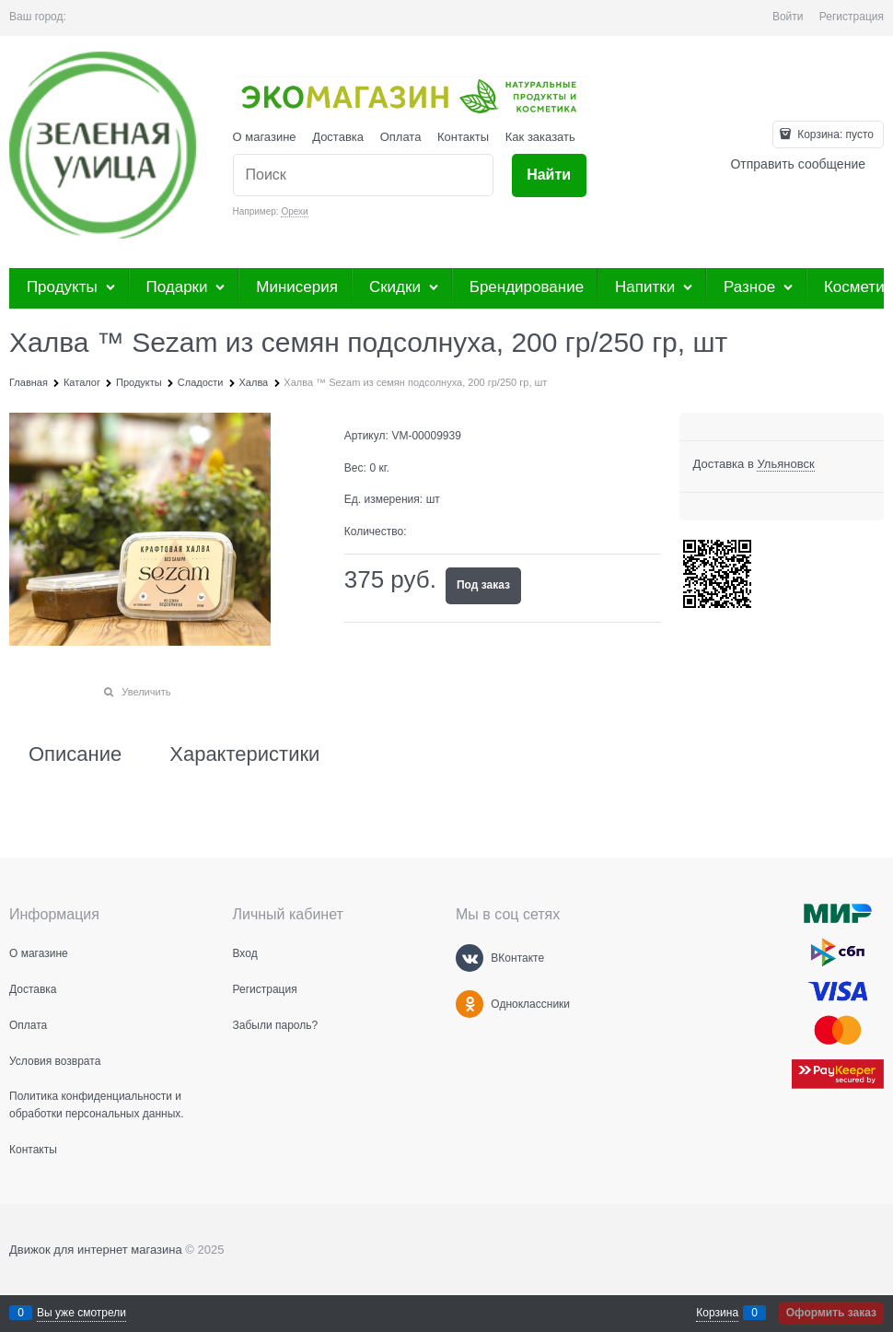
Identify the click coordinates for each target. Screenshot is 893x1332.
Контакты (463, 137)
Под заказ (483, 584)
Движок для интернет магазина (95, 1249)
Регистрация (851, 16)
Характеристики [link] (244, 754)
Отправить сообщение (797, 164)
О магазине (264, 137)
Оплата (401, 137)
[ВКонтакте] (469, 958)
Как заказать (540, 137)
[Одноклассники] (469, 1004)
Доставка (338, 137)
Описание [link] (75, 754)
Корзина (717, 1312)
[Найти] (549, 175)
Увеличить (146, 691)
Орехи (294, 211)
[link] (785, 464)
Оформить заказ (831, 1312)
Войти (788, 16)
